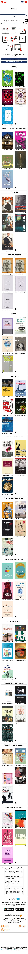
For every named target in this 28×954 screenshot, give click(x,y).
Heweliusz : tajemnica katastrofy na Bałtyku (12, 892)
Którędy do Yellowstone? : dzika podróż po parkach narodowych (16, 888)
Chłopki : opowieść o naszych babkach (11, 880)
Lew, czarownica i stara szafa (10, 872)
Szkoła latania (7, 882)
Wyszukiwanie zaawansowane (7, 23)
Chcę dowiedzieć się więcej (7, 949)
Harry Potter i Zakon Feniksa (10, 875)
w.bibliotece (13, 919)
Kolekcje (17, 23)
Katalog (13, 16)
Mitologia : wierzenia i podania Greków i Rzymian (13, 871)
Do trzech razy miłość (8, 893)
